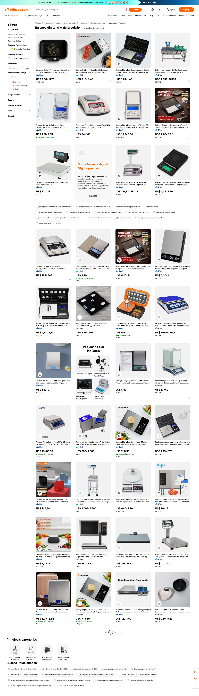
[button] (126, 9)
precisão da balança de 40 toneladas (22, 669)
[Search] (135, 10)
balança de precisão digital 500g (55, 669)
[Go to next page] (121, 632)
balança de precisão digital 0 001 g (70, 686)
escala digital (43, 218)
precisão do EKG (152, 207)
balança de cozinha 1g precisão (49, 212)
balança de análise (123, 218)
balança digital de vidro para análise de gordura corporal (29, 686)
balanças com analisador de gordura (149, 218)
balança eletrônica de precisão (140, 680)
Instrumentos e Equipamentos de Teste (60, 23)
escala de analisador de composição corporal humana (28, 680)
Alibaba (38, 23)
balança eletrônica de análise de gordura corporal (138, 675)
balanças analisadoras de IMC (49, 223)
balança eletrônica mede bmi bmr (67, 218)
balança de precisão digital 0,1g (114, 669)
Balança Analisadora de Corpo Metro (109, 680)
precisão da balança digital (164, 212)
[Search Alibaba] (79, 9)
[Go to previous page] (105, 632)
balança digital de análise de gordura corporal (72, 680)
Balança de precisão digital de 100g (145, 669)
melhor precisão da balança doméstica (57, 675)
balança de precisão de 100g (136, 212)
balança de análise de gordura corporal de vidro (96, 675)
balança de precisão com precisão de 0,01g (93, 207)
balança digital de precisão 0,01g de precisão (54, 207)
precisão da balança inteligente (127, 207)
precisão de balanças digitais (78, 212)
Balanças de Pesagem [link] (117, 23)
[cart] (161, 10)
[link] (195, 672)
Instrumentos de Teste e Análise (92, 23)
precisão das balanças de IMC (85, 669)
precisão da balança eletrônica (97, 218)
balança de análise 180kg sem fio (108, 212)
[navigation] (19, 328)
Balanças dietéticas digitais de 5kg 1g (23, 675)
